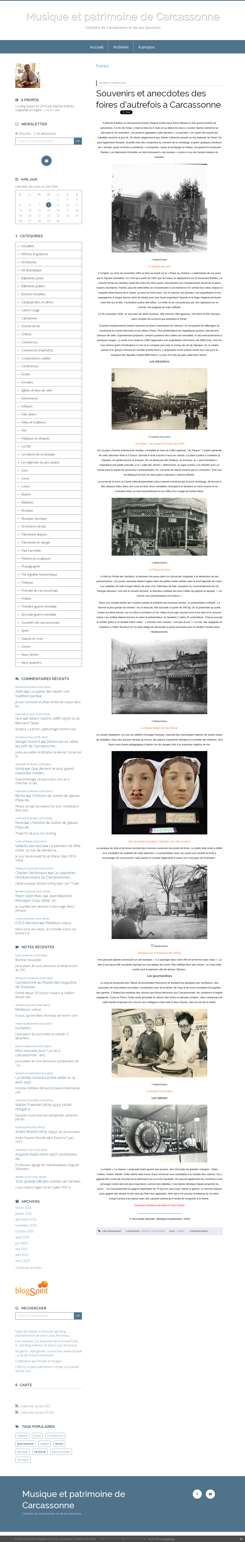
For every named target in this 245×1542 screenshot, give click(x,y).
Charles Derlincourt (31, 873)
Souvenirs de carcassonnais (40, 622)
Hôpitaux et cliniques (35, 438)
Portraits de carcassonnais (39, 590)
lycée (37, 1436)
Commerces (29, 342)
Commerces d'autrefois (37, 350)
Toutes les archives (28, 1268)
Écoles (25, 374)
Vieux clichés (29, 654)
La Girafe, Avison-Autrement (34, 1355)
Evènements (29, 398)
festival (40, 1452)
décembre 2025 (26, 1219)
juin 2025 (21, 1243)
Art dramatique (31, 270)
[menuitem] (96, 46)
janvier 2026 (23, 1214)
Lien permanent (109, 1231)
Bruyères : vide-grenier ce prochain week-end (46, 1351)
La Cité (26, 446)
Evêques (27, 406)
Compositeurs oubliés (36, 358)
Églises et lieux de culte (36, 390)
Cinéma (26, 334)
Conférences (30, 366)
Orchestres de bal (33, 526)
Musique (27, 510)
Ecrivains (27, 382)
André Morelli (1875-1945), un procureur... (48, 1132)
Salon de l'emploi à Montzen (34, 1331)
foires (180, 1231)
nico (18, 718)
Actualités (27, 246)
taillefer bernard (28, 846)
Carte (26, 1385)
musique (23, 1460)
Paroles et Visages (49, 1361)
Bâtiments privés (32, 278)
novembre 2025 (26, 1225)
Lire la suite (52, 110)
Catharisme (29, 318)
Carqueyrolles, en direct (37, 302)
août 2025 (22, 1237)
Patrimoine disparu (34, 534)
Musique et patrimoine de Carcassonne (122, 16)
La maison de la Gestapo (38, 454)
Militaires (27, 502)
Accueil (96, 47)
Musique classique (34, 518)
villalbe (44, 1444)
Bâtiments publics (33, 286)
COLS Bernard (27, 923)
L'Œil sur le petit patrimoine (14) (36, 1367)
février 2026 (23, 1208)
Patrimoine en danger (36, 542)
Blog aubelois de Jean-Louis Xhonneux (51, 1345)
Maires (26, 494)
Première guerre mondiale (39, 606)
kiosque (22, 1452)
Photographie (30, 566)
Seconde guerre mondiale (38, 614)
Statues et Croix (32, 638)
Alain (19, 691)
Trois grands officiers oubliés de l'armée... (48, 1181)
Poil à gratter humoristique (39, 574)
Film (24, 430)
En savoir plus (168, 1538)
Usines (25, 646)
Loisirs (25, 486)
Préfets (26, 598)
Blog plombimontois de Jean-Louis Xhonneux (42, 1333)
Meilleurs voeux (58, 923)
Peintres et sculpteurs (36, 558)
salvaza (22, 1436)
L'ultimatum (23, 1361)
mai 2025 (21, 1249)
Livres (25, 478)
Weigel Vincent (27, 742)
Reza (19, 823)
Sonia (19, 769)
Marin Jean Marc (28, 896)
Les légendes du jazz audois (40, 462)
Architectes (29, 262)
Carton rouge (30, 310)
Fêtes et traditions (33, 422)
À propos (146, 47)
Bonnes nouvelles (33, 294)
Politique (27, 582)
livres (59, 1444)
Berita (20, 796)
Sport (25, 630)
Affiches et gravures (34, 254)
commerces (55, 1436)
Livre (24, 470)
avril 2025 (21, 1255)
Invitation (23, 1028)
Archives (121, 47)
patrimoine (25, 1444)
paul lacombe (61, 1452)
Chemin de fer (30, 326)
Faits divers (29, 414)
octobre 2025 (24, 1231)
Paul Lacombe (31, 550)
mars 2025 (22, 1261)
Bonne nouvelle (28, 960)
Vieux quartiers (31, 662)
